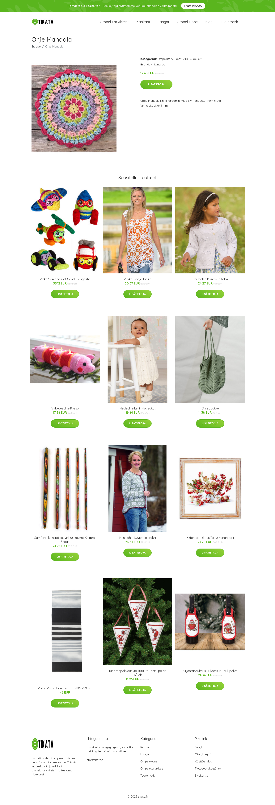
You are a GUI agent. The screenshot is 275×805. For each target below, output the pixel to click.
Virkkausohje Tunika (137, 281)
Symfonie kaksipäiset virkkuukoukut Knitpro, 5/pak (65, 542)
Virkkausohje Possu (65, 410)
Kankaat (143, 23)
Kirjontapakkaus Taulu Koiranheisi (210, 540)
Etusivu (36, 48)
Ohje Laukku (210, 410)
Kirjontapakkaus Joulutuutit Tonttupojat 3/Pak (137, 675)
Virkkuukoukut (192, 61)
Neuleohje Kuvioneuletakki (137, 540)
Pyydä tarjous (193, 5)
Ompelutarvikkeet (114, 23)
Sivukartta (201, 777)
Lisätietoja (156, 86)
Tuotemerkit (230, 23)
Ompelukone (187, 23)
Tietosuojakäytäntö (208, 770)
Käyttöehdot (203, 763)
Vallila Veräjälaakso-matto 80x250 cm (65, 690)
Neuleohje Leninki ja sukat (138, 410)
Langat (163, 23)
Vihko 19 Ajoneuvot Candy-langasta (65, 281)
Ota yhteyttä (203, 756)
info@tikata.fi (95, 762)
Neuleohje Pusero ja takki (210, 281)
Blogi (209, 23)
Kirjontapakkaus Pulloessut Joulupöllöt (210, 673)
